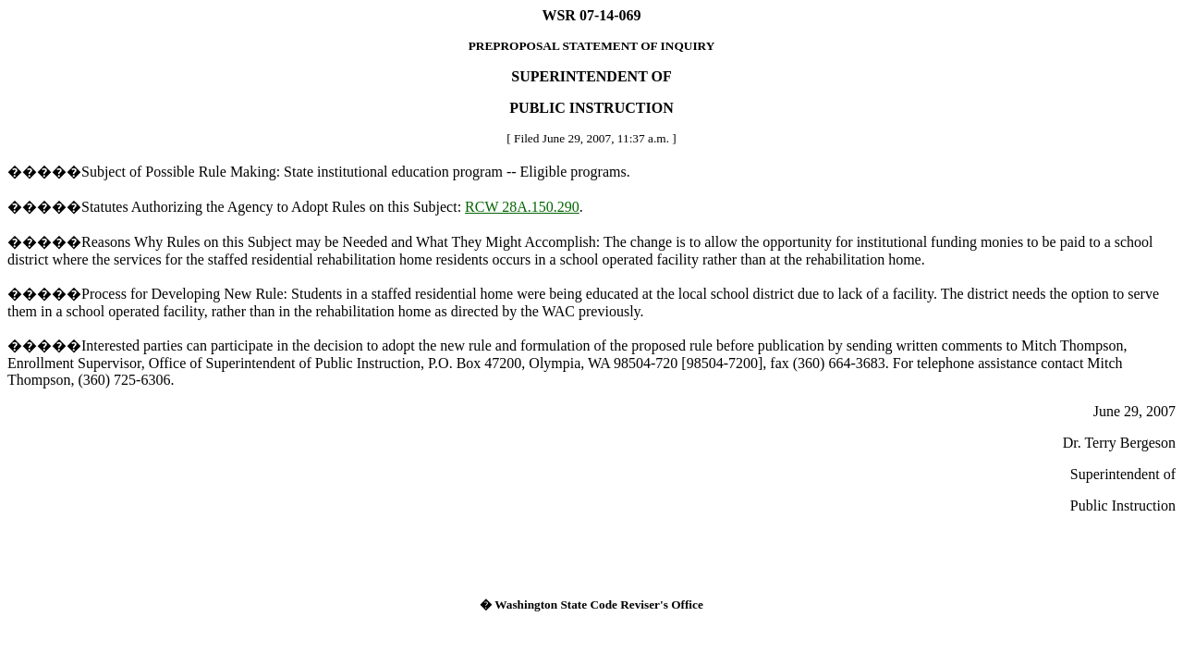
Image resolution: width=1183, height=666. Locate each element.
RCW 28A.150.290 (522, 207)
